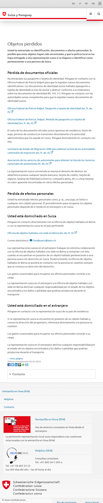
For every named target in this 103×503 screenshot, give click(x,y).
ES (100, 3)
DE (73, 3)
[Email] (26, 360)
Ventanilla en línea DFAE (16, 387)
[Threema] (20, 360)
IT (80, 3)
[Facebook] (9, 360)
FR (86, 3)
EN (93, 3)
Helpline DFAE (44, 447)
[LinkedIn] (16, 360)
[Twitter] (13, 360)
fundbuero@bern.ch (44, 236)
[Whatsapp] (23, 360)
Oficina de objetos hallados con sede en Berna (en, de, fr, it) (42, 229)
